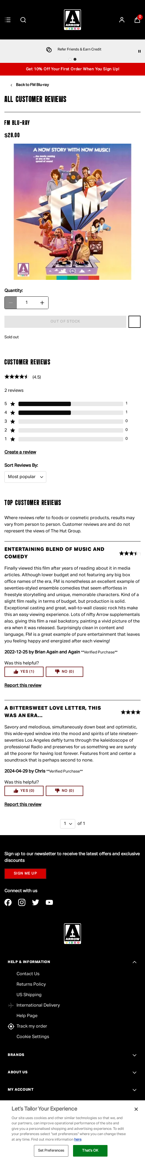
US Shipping (29, 995)
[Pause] (139, 51)
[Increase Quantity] (42, 303)
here (77, 1139)
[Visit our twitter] (35, 902)
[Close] (136, 1109)
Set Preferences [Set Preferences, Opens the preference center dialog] (51, 1150)
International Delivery (38, 1005)
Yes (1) (24, 671)
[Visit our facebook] (8, 902)
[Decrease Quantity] (11, 303)
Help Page (27, 1016)
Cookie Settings (33, 1037)
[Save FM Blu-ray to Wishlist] (134, 321)
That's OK (90, 1150)
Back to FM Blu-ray (32, 85)
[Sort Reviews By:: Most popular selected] (25, 477)
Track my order (32, 1026)
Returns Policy (31, 984)
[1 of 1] (67, 823)
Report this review (22, 685)
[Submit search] (23, 20)
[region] (72, 1130)
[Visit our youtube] (49, 902)
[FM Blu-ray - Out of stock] (65, 322)
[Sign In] (122, 20)
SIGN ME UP (25, 873)
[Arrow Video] (72, 20)
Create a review (20, 452)
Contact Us (28, 974)
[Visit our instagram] (21, 902)
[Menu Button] (7, 20)
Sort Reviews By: (21, 465)
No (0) (64, 671)
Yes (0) (24, 791)
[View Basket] (137, 20)
